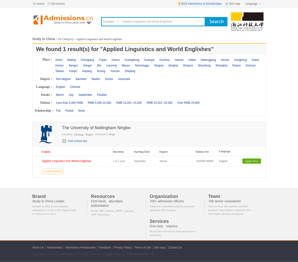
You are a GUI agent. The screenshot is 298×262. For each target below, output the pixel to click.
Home (40, 3)
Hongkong (240, 60)
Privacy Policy (123, 247)
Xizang (101, 71)
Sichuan (251, 65)
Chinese (75, 87)
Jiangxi (87, 65)
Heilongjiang (208, 60)
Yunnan (115, 71)
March (60, 95)
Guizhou (164, 60)
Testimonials (54, 247)
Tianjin (73, 71)
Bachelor (81, 79)
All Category (65, 39)
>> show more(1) (52, 171)
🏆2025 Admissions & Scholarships (200, 3)
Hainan (179, 60)
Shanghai (221, 65)
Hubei (255, 60)
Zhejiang (130, 71)
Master (95, 79)
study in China (87, 254)
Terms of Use (143, 247)
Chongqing (87, 60)
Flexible (102, 95)
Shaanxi (188, 65)
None (81, 110)
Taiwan (59, 71)
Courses (109, 21)
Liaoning (111, 65)
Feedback (105, 247)
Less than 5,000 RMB (69, 102)
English (60, 87)
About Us (38, 247)
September (85, 95)
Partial (69, 110)
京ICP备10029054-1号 (140, 254)
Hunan (59, 65)
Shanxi (236, 65)
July (71, 95)
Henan (225, 60)
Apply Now (251, 161)
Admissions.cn (69, 254)
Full (58, 110)
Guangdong (132, 60)
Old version (58, 3)
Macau (126, 65)
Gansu (116, 60)
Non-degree (63, 79)
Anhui (59, 60)
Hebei (192, 60)
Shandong (204, 65)
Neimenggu (142, 65)
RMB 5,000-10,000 (99, 102)
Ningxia (158, 65)
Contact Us (175, 247)
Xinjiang (87, 71)
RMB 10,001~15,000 (129, 102)
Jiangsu (73, 65)
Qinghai (173, 65)
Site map (234, 3)
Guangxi (149, 60)
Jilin (99, 65)
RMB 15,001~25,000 (159, 102)
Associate (124, 79)
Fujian (103, 60)
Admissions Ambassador (80, 247)
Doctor (109, 79)
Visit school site (77, 141)
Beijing (71, 60)
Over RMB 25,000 (188, 102)
